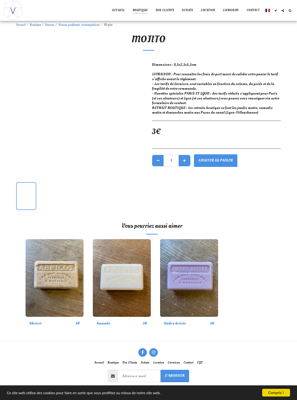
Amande (103, 323)
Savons (49, 25)
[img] (55, 278)
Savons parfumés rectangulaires (79, 25)
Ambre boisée (175, 323)
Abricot (35, 323)
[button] (275, 10)
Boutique (35, 25)
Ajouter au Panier (215, 160)
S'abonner (175, 375)
